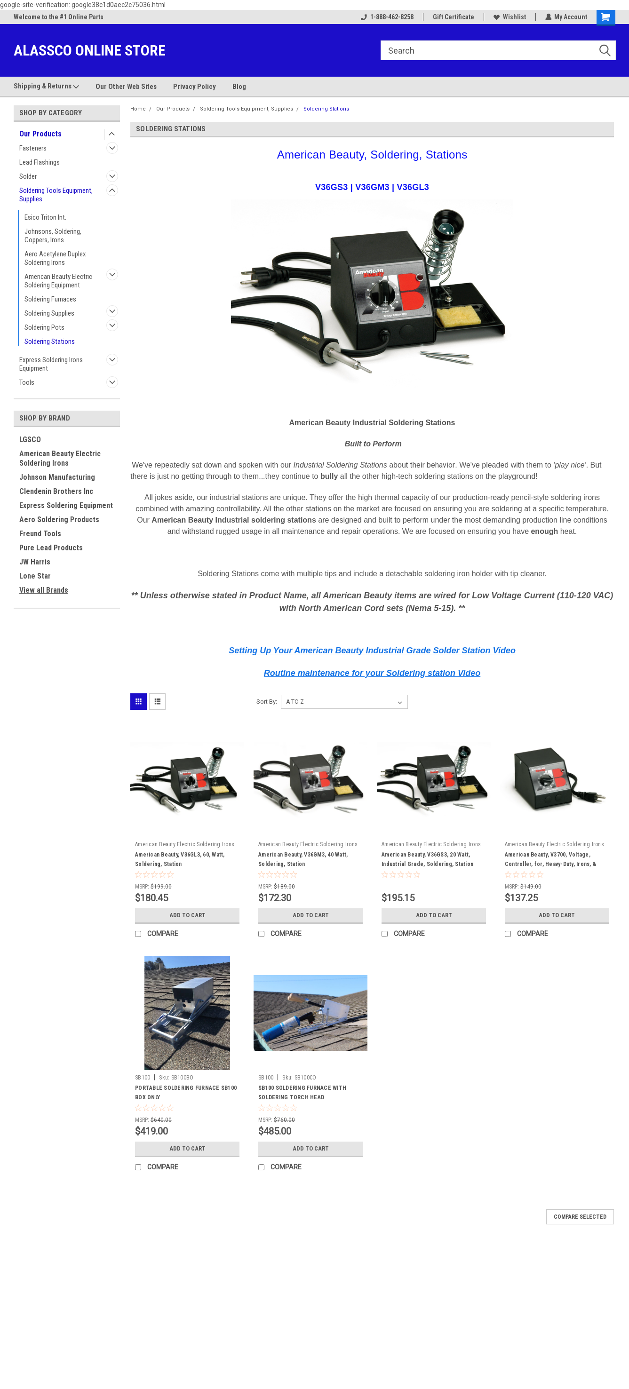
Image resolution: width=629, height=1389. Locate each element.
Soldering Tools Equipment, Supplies (56, 194)
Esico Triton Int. (45, 217)
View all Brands (43, 590)
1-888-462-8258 (386, 17)
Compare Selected (580, 1217)
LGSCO (30, 439)
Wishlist (509, 17)
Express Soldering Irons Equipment (51, 364)
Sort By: (266, 701)
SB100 (142, 1077)
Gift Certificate (453, 17)
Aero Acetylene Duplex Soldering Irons (55, 258)
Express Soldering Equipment (66, 505)
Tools (26, 382)
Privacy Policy (194, 86)
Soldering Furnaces (50, 299)
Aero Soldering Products (59, 519)
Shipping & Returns (46, 86)
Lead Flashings (39, 162)
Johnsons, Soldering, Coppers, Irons (52, 235)
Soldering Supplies (49, 313)
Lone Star (35, 575)
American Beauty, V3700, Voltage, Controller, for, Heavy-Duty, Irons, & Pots (550, 864)
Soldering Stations (49, 341)
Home (138, 109)
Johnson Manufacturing (57, 477)
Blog (239, 86)
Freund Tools (40, 533)
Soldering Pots (44, 327)
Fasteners (33, 148)
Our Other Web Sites (126, 86)
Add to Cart (187, 915)
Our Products (40, 133)
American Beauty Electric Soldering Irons (60, 458)
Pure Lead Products (51, 547)
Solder (28, 176)
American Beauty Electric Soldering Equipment (58, 280)
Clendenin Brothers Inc (56, 491)
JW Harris (34, 561)
